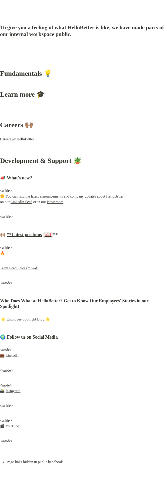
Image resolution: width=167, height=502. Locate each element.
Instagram (13, 391)
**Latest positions (24, 234)
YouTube (12, 426)
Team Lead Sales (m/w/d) (19, 268)
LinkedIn (12, 355)
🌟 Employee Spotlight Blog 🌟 (26, 319)
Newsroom (55, 202)
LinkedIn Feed (21, 202)
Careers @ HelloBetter (17, 139)
